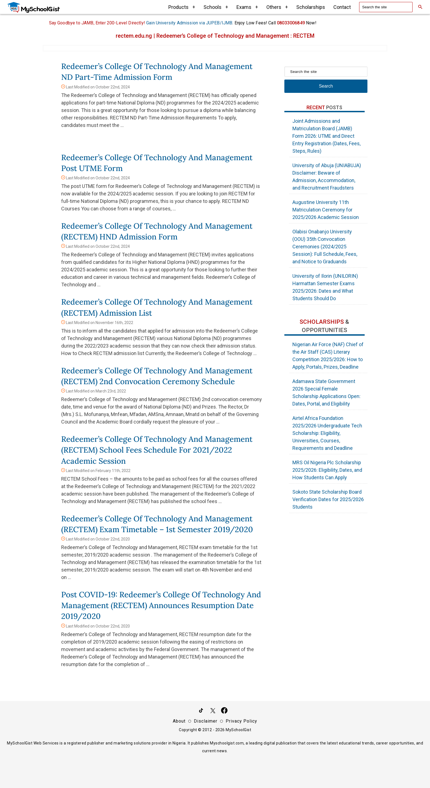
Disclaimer (205, 721)
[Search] (420, 6)
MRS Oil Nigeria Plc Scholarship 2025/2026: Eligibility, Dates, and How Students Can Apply (327, 470)
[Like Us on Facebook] (224, 711)
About (179, 721)
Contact (342, 7)
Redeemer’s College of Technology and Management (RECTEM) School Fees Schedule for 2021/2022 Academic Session (157, 450)
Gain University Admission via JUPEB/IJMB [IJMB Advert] (189, 22)
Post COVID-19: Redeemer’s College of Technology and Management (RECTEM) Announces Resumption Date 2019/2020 (161, 605)
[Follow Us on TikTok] (201, 711)
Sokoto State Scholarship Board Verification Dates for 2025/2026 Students (328, 499)
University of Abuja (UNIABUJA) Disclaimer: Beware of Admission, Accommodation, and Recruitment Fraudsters (326, 176)
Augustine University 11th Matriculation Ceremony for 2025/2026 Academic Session (325, 209)
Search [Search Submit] (326, 86)
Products (181, 7)
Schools (216, 7)
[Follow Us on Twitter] (212, 711)
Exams (247, 7)
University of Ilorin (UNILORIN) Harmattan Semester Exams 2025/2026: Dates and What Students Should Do (325, 287)
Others (277, 7)
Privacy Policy (241, 721)
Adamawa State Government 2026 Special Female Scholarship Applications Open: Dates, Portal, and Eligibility (326, 392)
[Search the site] (386, 7)
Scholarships (310, 7)
